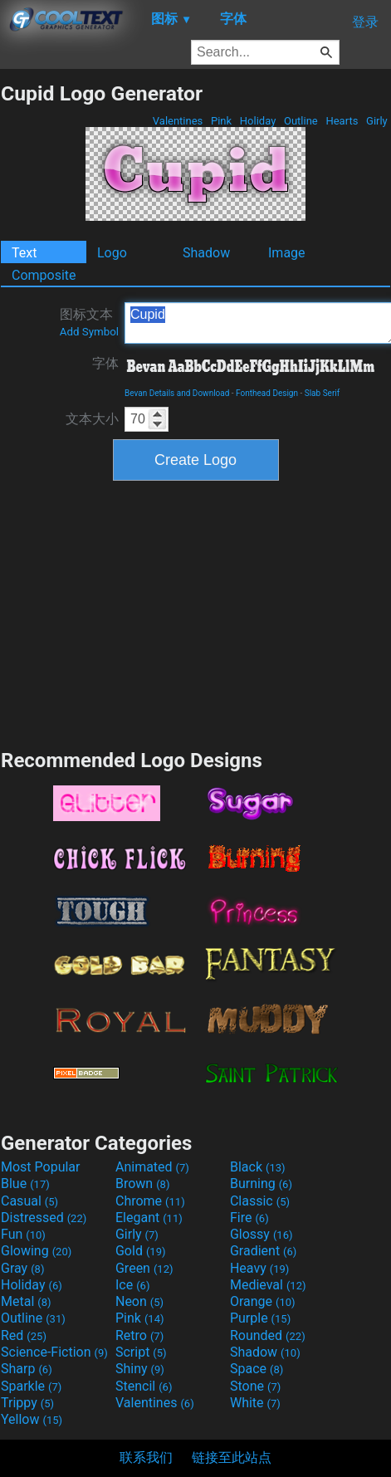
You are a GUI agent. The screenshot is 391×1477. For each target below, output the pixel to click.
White (255, 1403)
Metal (26, 1301)
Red (23, 1335)
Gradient (263, 1251)
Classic (260, 1201)
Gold (140, 1251)
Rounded (267, 1335)
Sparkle (31, 1386)
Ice (132, 1285)
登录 (365, 22)
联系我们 (146, 1457)
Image (286, 253)
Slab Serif (322, 393)
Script (141, 1352)
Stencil (143, 1386)
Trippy (27, 1403)
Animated (152, 1167)
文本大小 (92, 419)
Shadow (206, 253)
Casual (29, 1201)
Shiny (139, 1369)
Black (258, 1167)
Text (24, 253)
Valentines (178, 121)
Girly (377, 121)
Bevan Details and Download (177, 393)
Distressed (43, 1217)
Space (256, 1369)
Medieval (268, 1285)
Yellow (31, 1419)
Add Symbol (89, 331)
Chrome (150, 1201)
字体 (105, 363)
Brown (142, 1183)
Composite (44, 275)
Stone (255, 1386)
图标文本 (89, 322)
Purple (260, 1318)
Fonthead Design (267, 393)
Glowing (36, 1251)
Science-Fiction (54, 1352)
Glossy (261, 1234)
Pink (221, 121)
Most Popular (41, 1167)
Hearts (341, 121)
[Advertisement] (195, 612)
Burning (261, 1183)
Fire (249, 1217)
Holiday (258, 121)
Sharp (26, 1369)
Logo (112, 253)
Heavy (259, 1268)
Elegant (149, 1217)
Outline (300, 121)
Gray (22, 1268)
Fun (23, 1234)
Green (144, 1268)
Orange (263, 1301)
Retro (139, 1335)
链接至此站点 (231, 1457)
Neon (139, 1301)
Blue (25, 1183)
